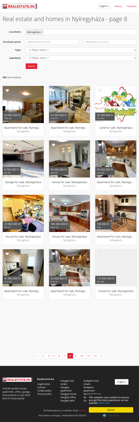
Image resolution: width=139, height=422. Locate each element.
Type (18, 49)
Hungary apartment (66, 389)
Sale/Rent (15, 58)
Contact (41, 387)
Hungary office (68, 397)
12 (95, 355)
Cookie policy (44, 390)
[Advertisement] (69, 327)
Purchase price (12, 41)
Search (31, 66)
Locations (15, 31)
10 (81, 355)
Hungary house (68, 393)
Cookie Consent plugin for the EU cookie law (111, 415)
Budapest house (92, 393)
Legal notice (43, 384)
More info (104, 403)
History (118, 6)
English (104, 6)
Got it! (111, 410)
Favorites (132, 6)
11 (88, 355)
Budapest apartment (89, 389)
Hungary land (67, 400)
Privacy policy (44, 393)
